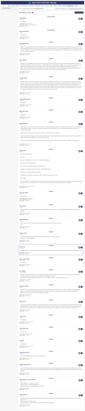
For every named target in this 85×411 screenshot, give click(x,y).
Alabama (32, 8)
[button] (41, 18)
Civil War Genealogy (26, 8)
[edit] (82, 19)
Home (20, 8)
